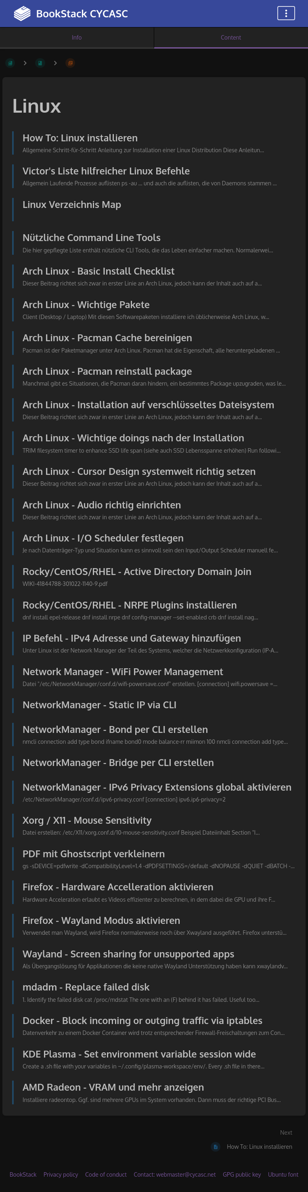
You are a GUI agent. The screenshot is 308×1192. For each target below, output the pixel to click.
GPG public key (242, 1174)
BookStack (23, 1174)
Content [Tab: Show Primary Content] (231, 37)
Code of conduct (106, 1174)
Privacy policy (61, 1174)
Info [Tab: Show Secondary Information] (77, 37)
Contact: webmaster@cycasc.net (175, 1174)
